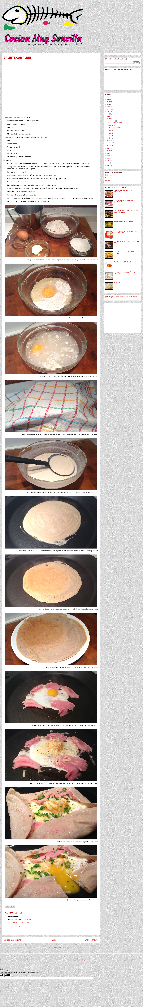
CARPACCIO (111, 125)
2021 (108, 106)
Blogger (86, 961)
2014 (108, 153)
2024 (108, 99)
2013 (108, 155)
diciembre (112, 118)
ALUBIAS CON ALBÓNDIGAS (122, 262)
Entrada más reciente (12, 940)
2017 (108, 116)
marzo (111, 140)
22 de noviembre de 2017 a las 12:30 (21, 922)
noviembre (112, 121)
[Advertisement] (121, 317)
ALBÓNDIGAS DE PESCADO (116, 123)
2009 (109, 165)
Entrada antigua (91, 940)
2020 (108, 109)
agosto (111, 130)
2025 (108, 97)
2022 (108, 104)
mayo (110, 135)
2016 (108, 148)
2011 (108, 160)
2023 (108, 102)
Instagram (108, 175)
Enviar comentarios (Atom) (56, 947)
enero (110, 145)
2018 (108, 114)
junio (110, 133)
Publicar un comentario (14, 927)
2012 (108, 158)
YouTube (107, 181)
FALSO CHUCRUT (119, 282)
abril (110, 138)
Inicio (53, 940)
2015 (108, 151)
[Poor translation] (7, 975)
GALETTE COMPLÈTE (114, 127)
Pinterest (107, 178)
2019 (108, 111)
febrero (111, 143)
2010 (108, 163)
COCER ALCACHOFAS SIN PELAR (123, 221)
